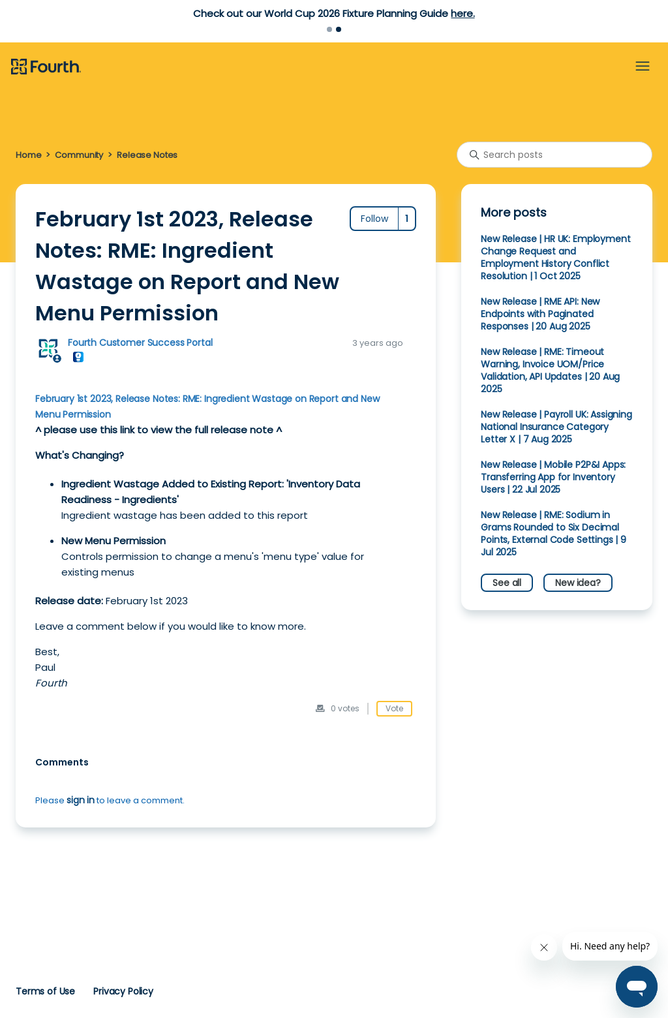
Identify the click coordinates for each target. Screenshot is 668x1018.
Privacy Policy (123, 991)
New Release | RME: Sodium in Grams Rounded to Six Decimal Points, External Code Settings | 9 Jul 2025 (553, 533)
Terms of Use (45, 991)
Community (79, 155)
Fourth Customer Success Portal (140, 342)
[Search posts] (554, 155)
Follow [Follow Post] (374, 218)
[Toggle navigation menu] (642, 66)
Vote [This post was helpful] (394, 708)
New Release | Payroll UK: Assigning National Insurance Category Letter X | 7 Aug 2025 (556, 427)
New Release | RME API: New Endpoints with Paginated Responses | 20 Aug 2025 (540, 314)
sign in (81, 800)
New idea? (578, 582)
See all (507, 582)
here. (462, 13)
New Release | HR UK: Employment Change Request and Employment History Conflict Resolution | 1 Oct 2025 (555, 257)
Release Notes (147, 155)
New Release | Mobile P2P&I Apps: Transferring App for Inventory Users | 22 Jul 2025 (553, 477)
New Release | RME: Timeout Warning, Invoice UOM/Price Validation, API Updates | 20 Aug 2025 (550, 370)
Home (28, 155)
